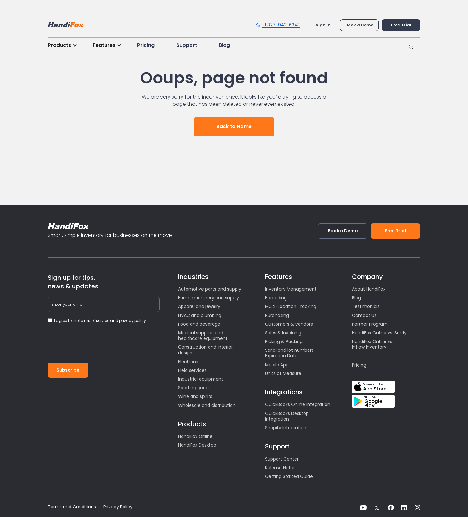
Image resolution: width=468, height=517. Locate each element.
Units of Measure (283, 373)
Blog (224, 45)
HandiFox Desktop (197, 445)
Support (186, 45)
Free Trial (401, 25)
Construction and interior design (205, 349)
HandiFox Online (195, 436)
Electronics (190, 361)
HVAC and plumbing (199, 315)
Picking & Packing (284, 341)
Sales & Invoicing (283, 333)
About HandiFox (368, 289)
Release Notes (280, 467)
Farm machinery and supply (208, 298)
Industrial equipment (200, 379)
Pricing (146, 45)
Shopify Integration (285, 427)
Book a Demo (359, 25)
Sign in (323, 25)
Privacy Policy (118, 507)
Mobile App (277, 365)
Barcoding (276, 298)
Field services (192, 370)
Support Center (282, 459)
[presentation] (95, 345)
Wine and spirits (195, 396)
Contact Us (364, 315)
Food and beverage (199, 324)
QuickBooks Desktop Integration (287, 416)
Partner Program (370, 324)
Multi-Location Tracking (290, 306)
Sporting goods (194, 387)
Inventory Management (291, 289)
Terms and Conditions (72, 507)
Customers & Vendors (289, 324)
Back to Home (234, 126)
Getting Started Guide (289, 476)
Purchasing (277, 315)
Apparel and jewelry (199, 306)
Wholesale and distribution (207, 405)
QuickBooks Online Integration (297, 404)
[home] (66, 23)
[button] (65, 45)
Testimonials (366, 306)
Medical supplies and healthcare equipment (202, 335)
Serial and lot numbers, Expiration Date (290, 353)
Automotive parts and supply (209, 289)
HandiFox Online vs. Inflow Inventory (372, 344)
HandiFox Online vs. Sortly (379, 333)
